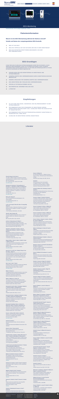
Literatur (28, 28)
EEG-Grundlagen (17, 28)
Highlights (35, 3)
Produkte (22, 3)
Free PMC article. (9, 326)
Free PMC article (9, 261)
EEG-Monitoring (28, 3)
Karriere (40, 3)
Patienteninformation (10, 28)
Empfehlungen (24, 28)
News (48, 3)
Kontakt (44, 3)
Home (18, 3)
